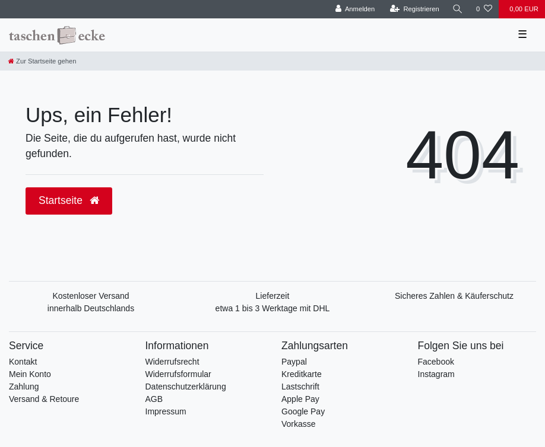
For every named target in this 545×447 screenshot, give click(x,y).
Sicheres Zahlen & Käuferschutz (454, 296)
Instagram (436, 374)
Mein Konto (30, 374)
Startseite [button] (69, 200)
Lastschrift (300, 386)
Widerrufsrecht (172, 361)
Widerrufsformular (178, 374)
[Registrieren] (415, 9)
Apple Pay (300, 399)
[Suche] (458, 9)
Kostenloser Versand (90, 296)
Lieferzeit (273, 296)
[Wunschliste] (484, 9)
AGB (154, 399)
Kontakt (23, 361)
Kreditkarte (301, 374)
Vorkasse (298, 424)
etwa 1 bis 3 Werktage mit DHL (273, 308)
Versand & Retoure (44, 399)
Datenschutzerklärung (185, 386)
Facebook (436, 361)
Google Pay (303, 411)
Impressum (165, 411)
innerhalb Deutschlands (90, 308)
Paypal (294, 361)
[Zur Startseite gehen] (42, 61)
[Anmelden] (355, 9)
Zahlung (24, 386)
